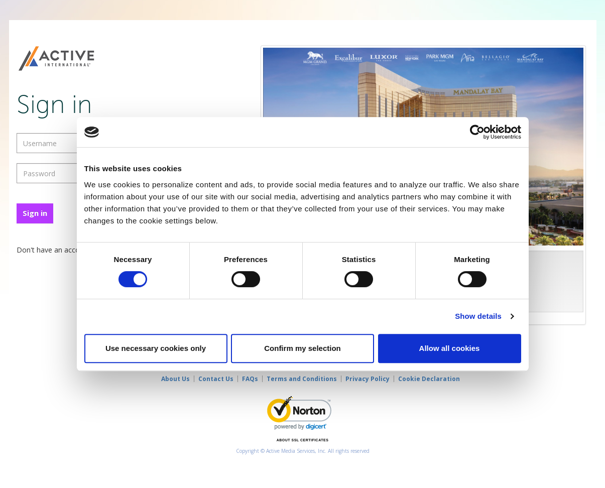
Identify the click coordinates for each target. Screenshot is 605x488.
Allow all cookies (449, 348)
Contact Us (215, 379)
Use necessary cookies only (155, 348)
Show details (478, 316)
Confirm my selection (302, 348)
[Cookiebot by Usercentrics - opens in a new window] (477, 132)
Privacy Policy (367, 379)
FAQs (250, 379)
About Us (175, 379)
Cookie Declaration (429, 379)
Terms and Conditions (302, 379)
